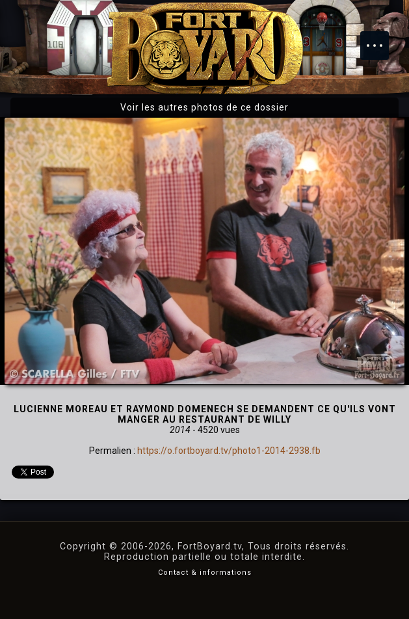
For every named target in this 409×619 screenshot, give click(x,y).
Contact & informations (205, 572)
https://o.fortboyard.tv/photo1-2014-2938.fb (229, 450)
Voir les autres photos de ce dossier (204, 107)
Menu (381, 39)
